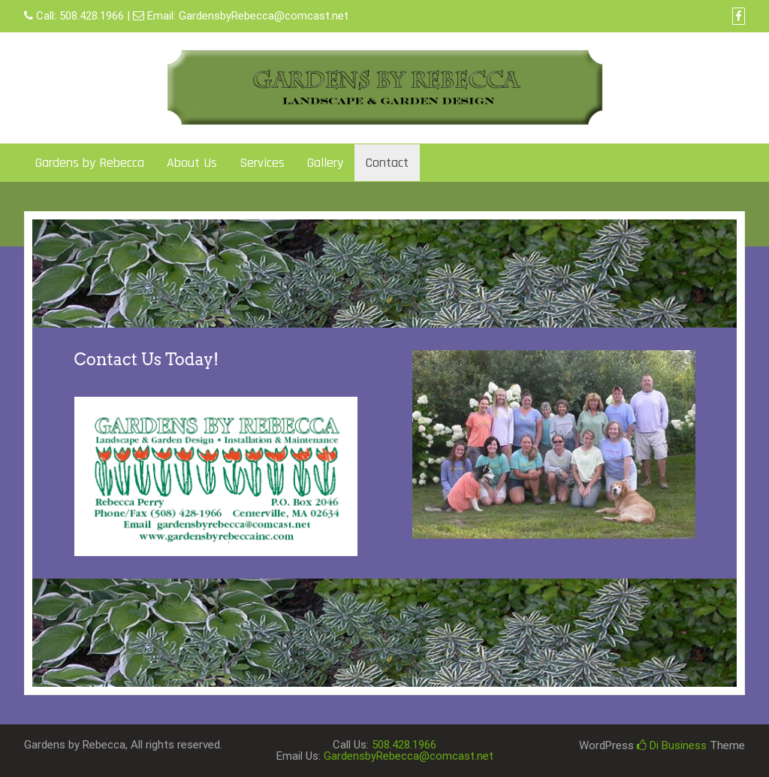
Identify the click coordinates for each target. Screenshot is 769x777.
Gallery (325, 162)
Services (262, 162)
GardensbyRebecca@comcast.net (263, 16)
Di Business (672, 745)
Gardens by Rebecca (89, 162)
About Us (192, 162)
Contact (387, 162)
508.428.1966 (91, 16)
